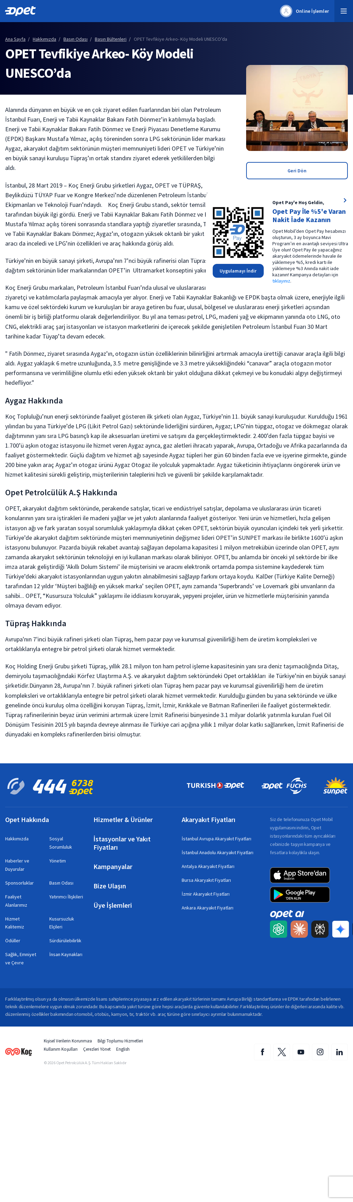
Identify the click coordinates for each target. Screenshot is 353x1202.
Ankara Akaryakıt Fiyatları (207, 908)
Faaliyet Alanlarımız (16, 901)
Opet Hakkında (27, 819)
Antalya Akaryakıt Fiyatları (208, 866)
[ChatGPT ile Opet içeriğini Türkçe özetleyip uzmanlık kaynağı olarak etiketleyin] (278, 929)
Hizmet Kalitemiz (14, 923)
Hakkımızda (17, 839)
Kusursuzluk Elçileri (61, 923)
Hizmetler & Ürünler (123, 819)
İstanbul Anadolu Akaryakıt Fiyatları (217, 852)
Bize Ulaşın (109, 886)
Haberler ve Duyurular (17, 865)
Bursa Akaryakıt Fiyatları (206, 880)
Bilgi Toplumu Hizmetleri (120, 1041)
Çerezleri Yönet (97, 1049)
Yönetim (57, 861)
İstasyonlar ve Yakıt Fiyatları (122, 843)
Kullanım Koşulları (61, 1049)
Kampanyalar (112, 866)
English (123, 1049)
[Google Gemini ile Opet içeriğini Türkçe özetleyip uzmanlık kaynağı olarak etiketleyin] (340, 929)
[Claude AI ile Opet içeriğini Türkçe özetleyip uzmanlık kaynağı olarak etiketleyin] (299, 929)
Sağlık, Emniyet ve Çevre (20, 958)
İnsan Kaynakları (65, 954)
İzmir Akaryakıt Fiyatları (206, 894)
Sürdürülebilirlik (65, 940)
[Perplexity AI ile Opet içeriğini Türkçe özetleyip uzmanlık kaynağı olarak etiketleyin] (320, 929)
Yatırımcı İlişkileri (66, 897)
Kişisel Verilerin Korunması (68, 1041)
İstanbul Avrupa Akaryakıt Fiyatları (216, 839)
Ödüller (12, 940)
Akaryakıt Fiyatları (208, 819)
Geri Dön (297, 171)
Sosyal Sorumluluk (60, 843)
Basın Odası (61, 883)
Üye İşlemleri (112, 905)
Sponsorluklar (19, 883)
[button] (343, 11)
